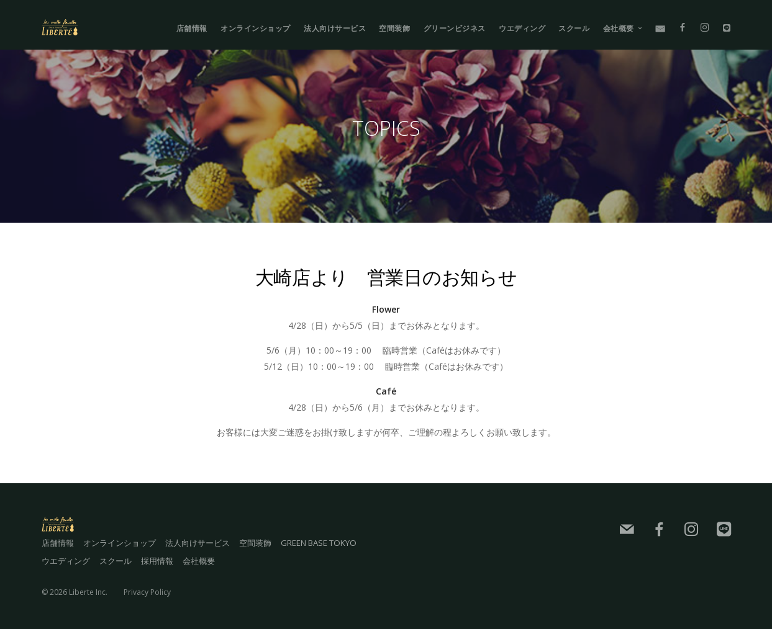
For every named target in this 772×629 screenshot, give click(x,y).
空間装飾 (394, 28)
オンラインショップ (255, 28)
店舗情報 (191, 28)
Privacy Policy (147, 588)
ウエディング (522, 28)
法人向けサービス (335, 28)
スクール (573, 28)
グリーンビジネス (455, 28)
